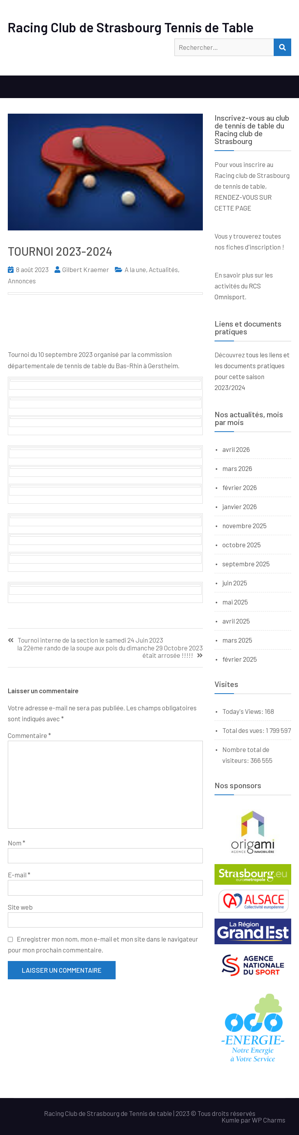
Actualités (163, 269)
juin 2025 (234, 583)
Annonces (22, 281)
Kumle (230, 1120)
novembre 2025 (244, 525)
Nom (16, 843)
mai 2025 (235, 602)
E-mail (19, 874)
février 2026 (239, 487)
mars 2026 (237, 468)
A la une (135, 269)
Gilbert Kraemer (85, 269)
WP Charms (268, 1120)
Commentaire (29, 735)
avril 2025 (236, 621)
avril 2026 (236, 449)
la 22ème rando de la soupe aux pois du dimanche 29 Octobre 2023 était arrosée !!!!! (110, 651)
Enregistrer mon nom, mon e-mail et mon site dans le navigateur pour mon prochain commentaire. (103, 944)
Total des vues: (244, 730)
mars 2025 (237, 640)
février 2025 (239, 659)
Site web (20, 907)
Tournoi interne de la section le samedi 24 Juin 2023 (90, 640)
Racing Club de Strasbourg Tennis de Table (131, 27)
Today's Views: (243, 711)
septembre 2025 (246, 564)
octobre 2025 (241, 544)
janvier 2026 (239, 506)
